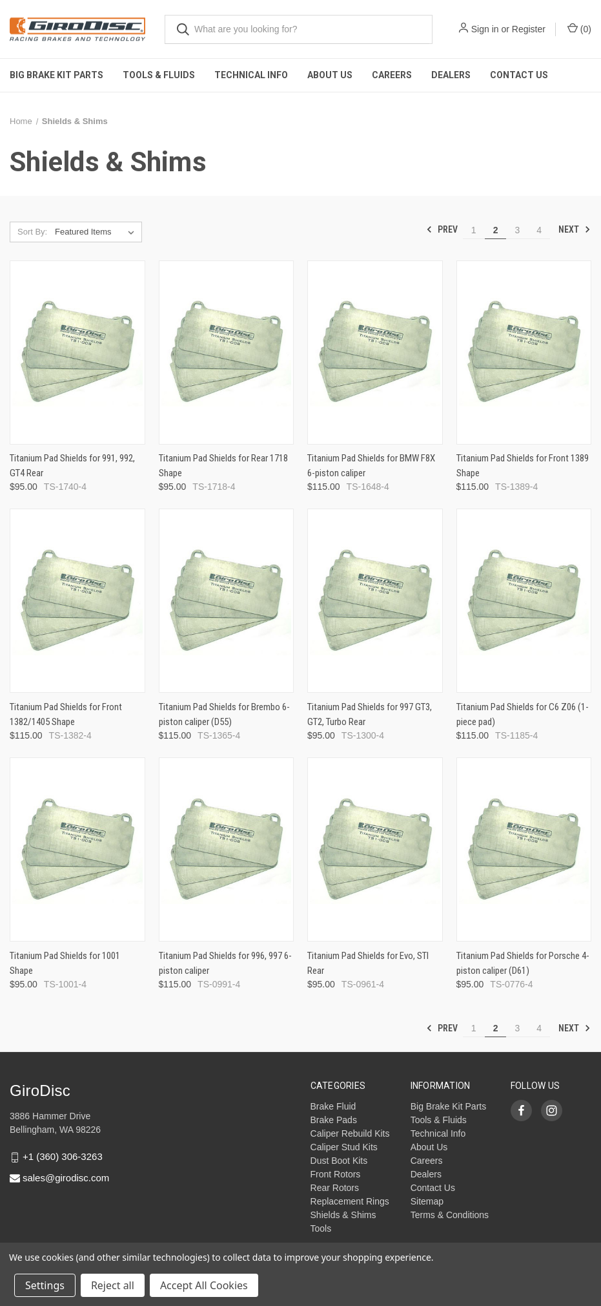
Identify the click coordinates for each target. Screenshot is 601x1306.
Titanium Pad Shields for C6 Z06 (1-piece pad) (522, 714)
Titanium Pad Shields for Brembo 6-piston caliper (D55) (224, 714)
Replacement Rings (350, 1201)
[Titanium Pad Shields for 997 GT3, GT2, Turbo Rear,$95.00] (375, 600)
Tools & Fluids (159, 75)
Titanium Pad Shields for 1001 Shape (65, 963)
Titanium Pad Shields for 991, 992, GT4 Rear (72, 465)
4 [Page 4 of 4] (539, 230)
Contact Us (519, 75)
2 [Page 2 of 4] (495, 230)
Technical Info (251, 75)
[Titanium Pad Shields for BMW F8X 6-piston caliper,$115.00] (375, 352)
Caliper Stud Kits (344, 1147)
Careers (392, 75)
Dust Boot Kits (339, 1160)
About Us (329, 75)
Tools (321, 1228)
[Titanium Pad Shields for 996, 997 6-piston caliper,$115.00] (226, 849)
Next (574, 229)
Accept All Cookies (204, 1285)
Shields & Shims (343, 1215)
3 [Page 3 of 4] (517, 230)
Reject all (112, 1285)
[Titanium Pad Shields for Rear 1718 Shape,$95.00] (226, 352)
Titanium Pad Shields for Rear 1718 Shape (223, 465)
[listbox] (97, 232)
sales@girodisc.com (66, 1177)
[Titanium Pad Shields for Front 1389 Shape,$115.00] (524, 352)
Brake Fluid (333, 1106)
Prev (442, 229)
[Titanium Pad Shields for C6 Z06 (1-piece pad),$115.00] (524, 600)
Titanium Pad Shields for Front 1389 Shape (522, 465)
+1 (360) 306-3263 (63, 1156)
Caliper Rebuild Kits (350, 1133)
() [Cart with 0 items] (579, 28)
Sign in (485, 29)
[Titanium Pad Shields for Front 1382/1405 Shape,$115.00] (77, 600)
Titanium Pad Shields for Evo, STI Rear (368, 963)
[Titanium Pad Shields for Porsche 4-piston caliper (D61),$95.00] (524, 849)
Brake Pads (334, 1120)
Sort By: (32, 232)
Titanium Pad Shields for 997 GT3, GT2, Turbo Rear (369, 714)
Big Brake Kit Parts (56, 75)
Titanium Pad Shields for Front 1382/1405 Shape (66, 714)
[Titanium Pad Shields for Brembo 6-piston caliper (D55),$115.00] (226, 600)
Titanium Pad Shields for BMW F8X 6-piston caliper (371, 465)
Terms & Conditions (450, 1215)
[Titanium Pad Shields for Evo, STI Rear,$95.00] (375, 849)
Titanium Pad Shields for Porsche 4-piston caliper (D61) (522, 963)
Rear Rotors (335, 1188)
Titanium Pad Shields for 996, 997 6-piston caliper (225, 963)
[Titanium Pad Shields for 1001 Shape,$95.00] (77, 849)
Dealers (451, 75)
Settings (45, 1285)
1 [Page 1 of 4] (473, 230)
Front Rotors (336, 1174)
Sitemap (427, 1201)
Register (528, 29)
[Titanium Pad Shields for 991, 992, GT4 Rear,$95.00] (77, 352)
